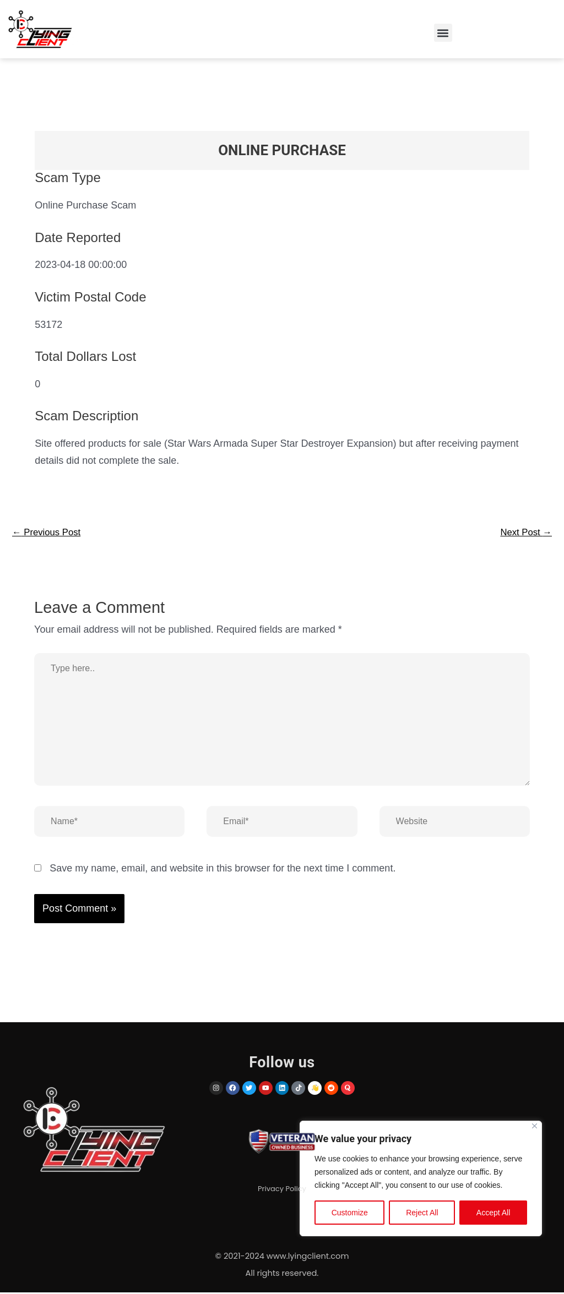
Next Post (524, 533)
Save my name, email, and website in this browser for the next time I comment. (222, 869)
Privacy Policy (282, 1192)
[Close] (534, 1127)
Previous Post (49, 533)
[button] (443, 33)
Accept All (493, 1214)
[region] (421, 1180)
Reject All (422, 1214)
